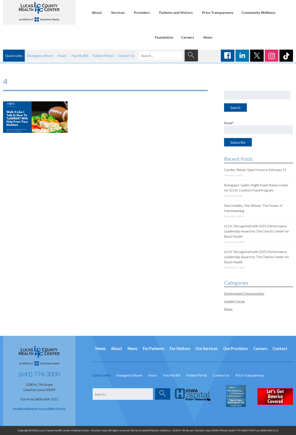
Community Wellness (258, 12)
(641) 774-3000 (39, 374)
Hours (62, 55)
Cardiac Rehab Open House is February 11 (255, 170)
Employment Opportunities (244, 293)
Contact (280, 348)
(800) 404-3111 (269, 430)
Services (118, 12)
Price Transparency (217, 12)
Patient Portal (103, 55)
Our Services (206, 348)
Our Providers (235, 348)
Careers (187, 37)
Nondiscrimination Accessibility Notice (39, 409)
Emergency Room (40, 55)
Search (235, 107)
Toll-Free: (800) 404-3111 (39, 399)
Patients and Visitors (176, 12)
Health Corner (234, 301)
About (97, 12)
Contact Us (126, 55)
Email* (258, 127)
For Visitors (180, 348)
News (207, 37)
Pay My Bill (79, 55)
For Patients (153, 348)
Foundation (164, 37)
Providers (142, 12)
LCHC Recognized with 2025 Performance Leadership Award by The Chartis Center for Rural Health (256, 231)
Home (100, 348)
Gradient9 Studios (149, 430)
